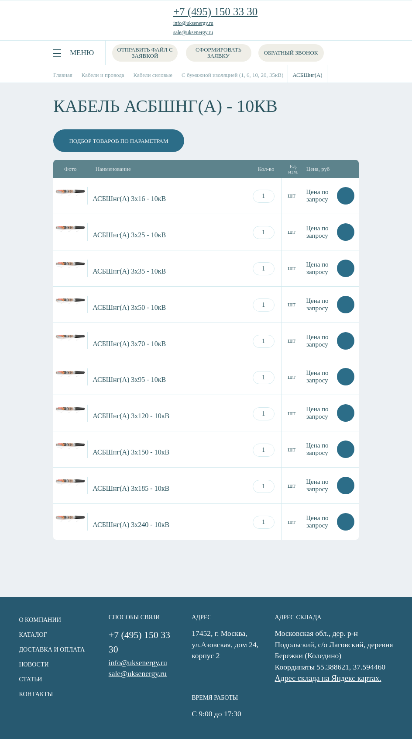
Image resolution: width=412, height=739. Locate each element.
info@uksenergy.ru (193, 23)
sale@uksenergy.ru (193, 32)
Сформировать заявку (220, 52)
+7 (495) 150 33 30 (215, 11)
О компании (38, 619)
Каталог (31, 634)
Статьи (29, 679)
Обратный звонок (292, 52)
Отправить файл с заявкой (145, 52)
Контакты (34, 693)
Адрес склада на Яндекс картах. (331, 678)
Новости (32, 664)
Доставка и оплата (50, 649)
